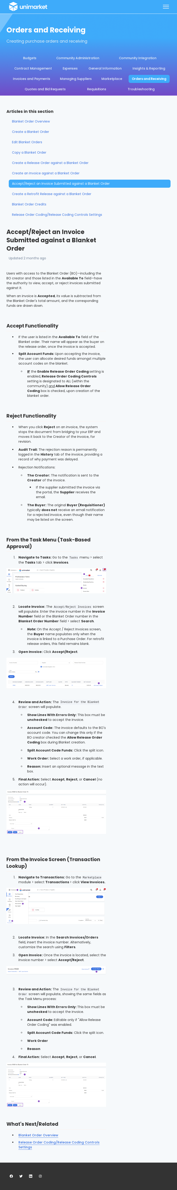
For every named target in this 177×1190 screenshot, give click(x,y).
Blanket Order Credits (29, 204)
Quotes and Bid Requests (45, 89)
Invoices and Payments (31, 78)
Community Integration (137, 58)
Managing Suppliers (76, 78)
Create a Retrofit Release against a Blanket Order (51, 194)
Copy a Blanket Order (29, 152)
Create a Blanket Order (30, 131)
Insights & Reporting (149, 68)
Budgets (30, 58)
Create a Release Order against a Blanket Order (50, 163)
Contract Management (33, 68)
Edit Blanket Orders (27, 142)
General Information (104, 68)
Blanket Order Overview (38, 1135)
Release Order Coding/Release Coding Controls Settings (57, 214)
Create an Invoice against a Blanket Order (46, 173)
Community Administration (77, 58)
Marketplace (111, 78)
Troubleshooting (141, 89)
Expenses (70, 68)
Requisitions (96, 89)
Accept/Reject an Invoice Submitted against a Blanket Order (61, 183)
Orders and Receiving (149, 78)
